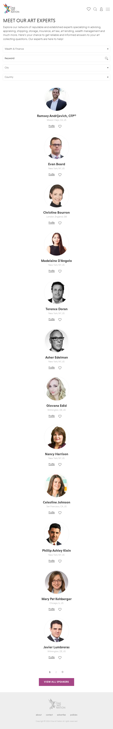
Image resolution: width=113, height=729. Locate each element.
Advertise (61, 715)
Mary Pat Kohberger (57, 599)
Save (59, 126)
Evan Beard (56, 164)
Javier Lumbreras (56, 647)
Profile (52, 126)
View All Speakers (56, 682)
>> (62, 672)
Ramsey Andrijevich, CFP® (56, 116)
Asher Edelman (56, 357)
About (39, 715)
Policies (73, 715)
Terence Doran (57, 309)
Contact (49, 715)
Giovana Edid (56, 406)
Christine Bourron (56, 212)
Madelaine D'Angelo (56, 261)
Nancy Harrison (56, 454)
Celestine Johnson (56, 502)
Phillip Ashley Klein (56, 550)
